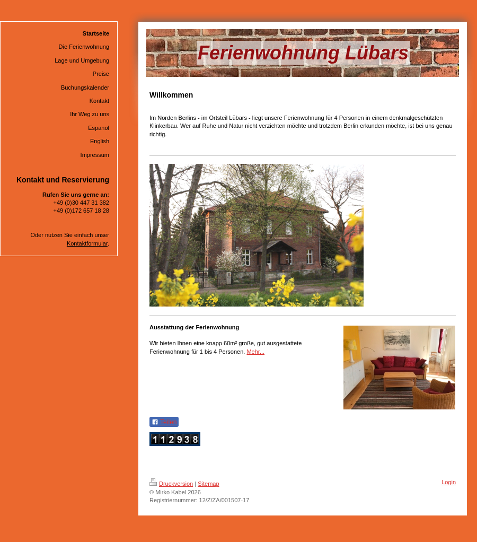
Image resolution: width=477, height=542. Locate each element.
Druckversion (171, 483)
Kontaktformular (87, 243)
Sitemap (208, 483)
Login (448, 482)
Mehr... (255, 351)
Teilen (164, 422)
